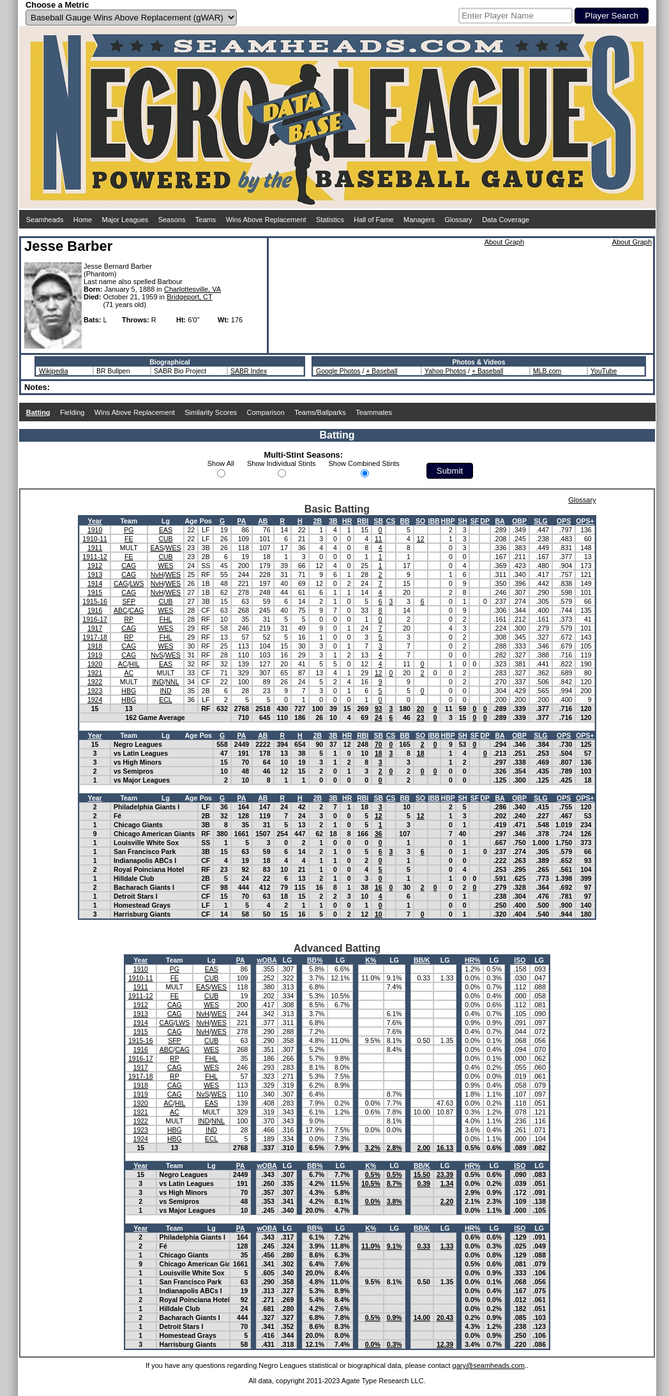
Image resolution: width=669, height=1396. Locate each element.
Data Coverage (505, 219)
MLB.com (547, 371)
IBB (434, 521)
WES (173, 548)
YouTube (603, 371)
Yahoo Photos (445, 371)
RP (128, 619)
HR (347, 521)
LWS (137, 583)
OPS (564, 521)
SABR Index (248, 371)
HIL (134, 664)
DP (485, 521)
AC (123, 664)
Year (95, 521)
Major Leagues (125, 219)
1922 (94, 682)
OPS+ (585, 521)
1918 (94, 646)
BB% (315, 960)
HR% (473, 960)
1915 (94, 592)
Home (82, 219)
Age (190, 521)
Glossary (458, 219)
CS (391, 521)
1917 (94, 628)
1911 (94, 548)
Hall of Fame (373, 219)
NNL (172, 682)
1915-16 (94, 601)
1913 (94, 574)
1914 (94, 583)
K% (370, 960)
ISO (519, 960)
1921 (94, 673)
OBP (519, 521)
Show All (220, 463)
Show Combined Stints (364, 463)
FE (128, 539)
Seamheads (45, 219)
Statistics (330, 219)
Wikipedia (53, 371)
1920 (94, 664)
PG (128, 530)
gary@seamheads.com (489, 1365)
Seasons (172, 219)
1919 (94, 655)
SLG (541, 521)
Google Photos (338, 371)
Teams (205, 219)
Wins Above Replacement (266, 219)
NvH (157, 574)
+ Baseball (381, 371)
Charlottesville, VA (192, 289)
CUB (165, 539)
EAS (165, 530)
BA (500, 521)
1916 (94, 610)
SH (462, 521)
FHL (166, 619)
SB (379, 521)
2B (317, 521)
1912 (94, 565)
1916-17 (94, 619)
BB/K (422, 960)
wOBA (267, 960)
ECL (165, 699)
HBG (128, 690)
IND (157, 682)
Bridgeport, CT (190, 297)
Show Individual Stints (281, 463)
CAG (128, 565)
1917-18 (94, 637)
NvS (157, 655)
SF (474, 521)
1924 (94, 699)
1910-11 (94, 539)
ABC (121, 610)
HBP (448, 521)
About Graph (504, 242)
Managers (419, 219)
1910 (94, 530)
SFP (129, 601)
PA (241, 521)
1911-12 (94, 556)
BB (404, 521)
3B (333, 521)
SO (420, 521)
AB (262, 521)
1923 (94, 690)
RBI (362, 521)
